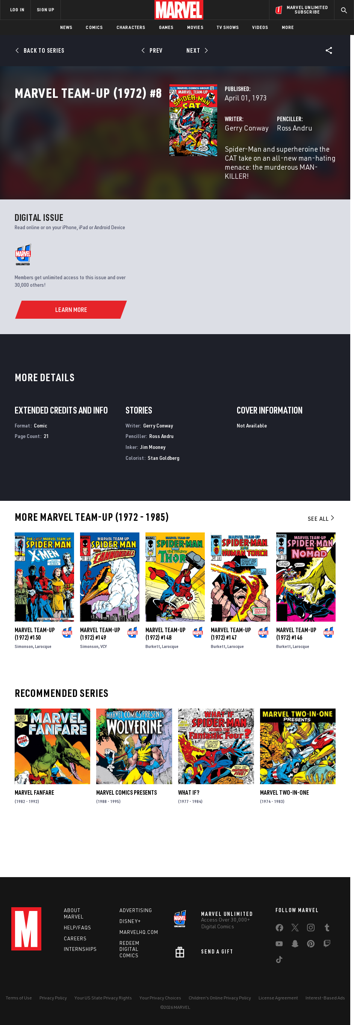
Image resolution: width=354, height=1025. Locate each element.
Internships (80, 949)
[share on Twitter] (295, 929)
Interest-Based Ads (325, 998)
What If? (188, 838)
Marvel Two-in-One (284, 838)
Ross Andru (240, 161)
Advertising (136, 910)
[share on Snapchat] (295, 945)
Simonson (24, 691)
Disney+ (130, 921)
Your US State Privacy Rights (103, 998)
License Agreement (278, 998)
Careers (75, 938)
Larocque (43, 691)
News (66, 27)
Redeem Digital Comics (129, 949)
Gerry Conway (138, 161)
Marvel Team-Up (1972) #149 (100, 678)
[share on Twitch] (327, 945)
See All (322, 563)
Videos (260, 27)
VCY (103, 691)
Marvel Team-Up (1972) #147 (231, 678)
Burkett (152, 691)
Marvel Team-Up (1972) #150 (35, 678)
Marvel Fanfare (34, 838)
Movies (195, 27)
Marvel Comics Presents (126, 838)
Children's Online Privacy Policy (220, 998)
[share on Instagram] (311, 929)
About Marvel (73, 913)
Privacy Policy (53, 998)
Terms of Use (19, 998)
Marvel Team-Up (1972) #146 (296, 678)
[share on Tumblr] (327, 929)
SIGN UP (45, 9)
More (288, 27)
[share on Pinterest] (311, 945)
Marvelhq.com (139, 932)
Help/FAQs (77, 928)
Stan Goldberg (163, 503)
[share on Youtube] (279, 945)
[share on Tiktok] (279, 961)
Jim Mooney (152, 492)
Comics (94, 27)
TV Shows (228, 27)
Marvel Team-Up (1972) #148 (165, 678)
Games (166, 27)
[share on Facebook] (279, 929)
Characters (130, 27)
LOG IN (17, 9)
